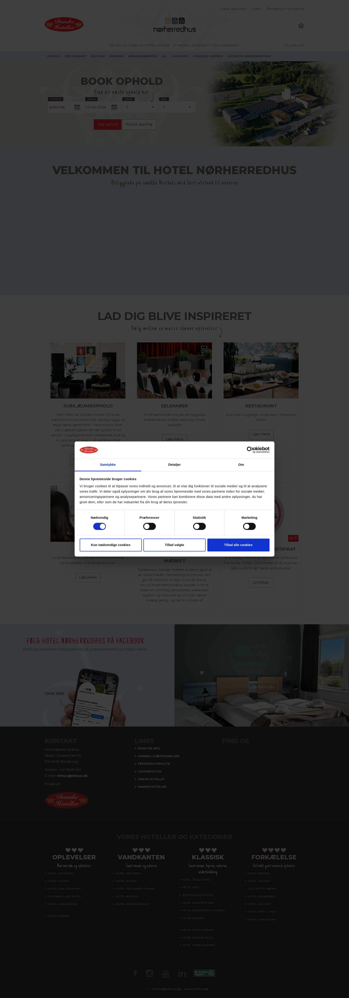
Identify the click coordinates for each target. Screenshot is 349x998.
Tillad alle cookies (238, 545)
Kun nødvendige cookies (111, 545)
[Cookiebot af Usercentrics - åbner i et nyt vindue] (250, 450)
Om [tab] (241, 464)
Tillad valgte (174, 545)
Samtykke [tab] (108, 464)
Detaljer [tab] (174, 464)
